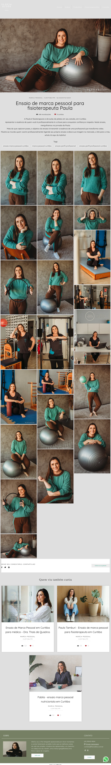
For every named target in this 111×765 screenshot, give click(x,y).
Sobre (67, 7)
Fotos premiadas (92, 7)
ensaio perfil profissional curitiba (93, 146)
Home (59, 7)
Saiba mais (37, 755)
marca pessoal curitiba (41, 146)
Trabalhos (77, 7)
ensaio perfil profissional (65, 146)
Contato (106, 7)
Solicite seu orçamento (100, 565)
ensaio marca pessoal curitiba (16, 146)
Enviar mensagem (92, 744)
